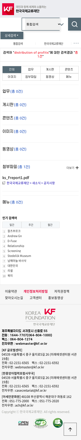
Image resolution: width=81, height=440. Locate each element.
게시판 (50, 69)
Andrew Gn (15, 235)
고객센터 (36, 297)
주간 (31, 225)
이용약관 (11, 291)
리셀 (10, 270)
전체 (12, 69)
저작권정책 (61, 291)
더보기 (70, 168)
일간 (12, 225)
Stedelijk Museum (19, 255)
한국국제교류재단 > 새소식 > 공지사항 (31, 183)
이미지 (12, 76)
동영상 (50, 76)
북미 (10, 275)
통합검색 (18, 43)
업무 (31, 69)
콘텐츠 (69, 69)
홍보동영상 (55, 297)
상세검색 (12, 35)
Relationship (16, 245)
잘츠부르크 (14, 230)
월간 (50, 225)
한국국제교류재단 (53, 43)
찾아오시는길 (14, 297)
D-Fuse (12, 240)
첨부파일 (31, 76)
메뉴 (69, 76)
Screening (14, 250)
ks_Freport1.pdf (15, 177)
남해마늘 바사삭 (17, 260)
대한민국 (13, 265)
